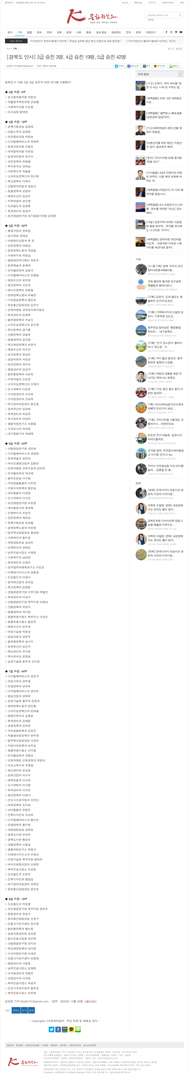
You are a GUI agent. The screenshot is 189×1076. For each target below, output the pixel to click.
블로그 (174, 65)
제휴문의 (54, 1045)
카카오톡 (159, 65)
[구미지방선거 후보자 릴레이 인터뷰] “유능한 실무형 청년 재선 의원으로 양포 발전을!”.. (76, 41)
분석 (9, 32)
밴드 (146, 65)
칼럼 (29, 32)
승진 (31, 1010)
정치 (39, 32)
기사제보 (44, 1045)
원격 (182, 2)
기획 (19, 32)
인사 (24, 1010)
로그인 (125, 2)
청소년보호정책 (89, 1045)
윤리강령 (19, 1045)
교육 (59, 32)
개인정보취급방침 (32, 1045)
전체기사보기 (168, 2)
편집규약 (10, 1045)
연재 (138, 32)
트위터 (119, 65)
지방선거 (150, 32)
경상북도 (116, 32)
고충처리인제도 (75, 1045)
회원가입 (138, 2)
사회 (78, 32)
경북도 (16, 1010)
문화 (49, 32)
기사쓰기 (152, 2)
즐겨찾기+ (9, 2)
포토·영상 (101, 32)
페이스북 (133, 65)
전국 (128, 32)
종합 (88, 32)
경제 (68, 32)
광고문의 (63, 1045)
